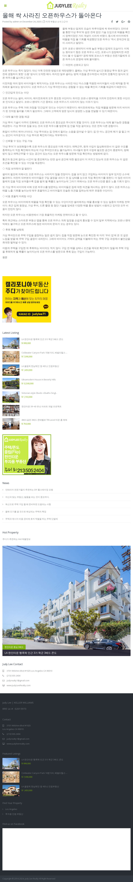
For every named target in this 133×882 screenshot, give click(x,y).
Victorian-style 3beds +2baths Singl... (39, 393)
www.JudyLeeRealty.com (18, 685)
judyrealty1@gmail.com (18, 680)
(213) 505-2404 (13, 675)
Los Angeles (11, 809)
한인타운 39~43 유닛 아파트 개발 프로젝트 (41, 406)
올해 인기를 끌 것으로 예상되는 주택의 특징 (25, 511)
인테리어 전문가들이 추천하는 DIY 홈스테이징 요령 (29, 489)
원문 (4, 257)
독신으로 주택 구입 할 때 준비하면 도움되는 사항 (28, 504)
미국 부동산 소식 (53, 21)
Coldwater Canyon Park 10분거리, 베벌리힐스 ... (44, 352)
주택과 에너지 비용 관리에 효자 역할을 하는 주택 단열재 (31, 518)
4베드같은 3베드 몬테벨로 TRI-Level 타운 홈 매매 (44, 419)
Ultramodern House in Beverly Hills (39, 379)
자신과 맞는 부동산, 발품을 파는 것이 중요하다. (27, 497)
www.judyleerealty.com (18, 743)
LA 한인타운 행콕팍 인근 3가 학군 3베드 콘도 (42, 339)
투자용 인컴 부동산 (14, 814)
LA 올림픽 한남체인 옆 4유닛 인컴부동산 (40, 366)
